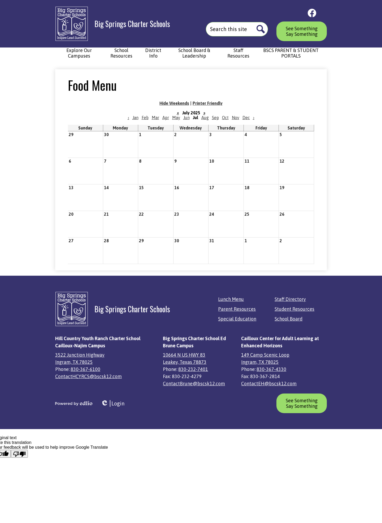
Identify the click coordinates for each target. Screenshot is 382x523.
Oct (225, 117)
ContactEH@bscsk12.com (269, 383)
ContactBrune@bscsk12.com (194, 383)
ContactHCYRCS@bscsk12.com (88, 376)
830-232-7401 (193, 369)
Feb (145, 117)
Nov (235, 117)
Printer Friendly (208, 103)
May (176, 117)
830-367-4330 (271, 369)
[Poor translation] (19, 454)
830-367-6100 (85, 369)
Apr (165, 117)
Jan (135, 117)
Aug (205, 117)
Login (112, 403)
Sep (215, 117)
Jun (186, 117)
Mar (155, 117)
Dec (246, 117)
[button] (79, 55)
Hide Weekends (174, 103)
